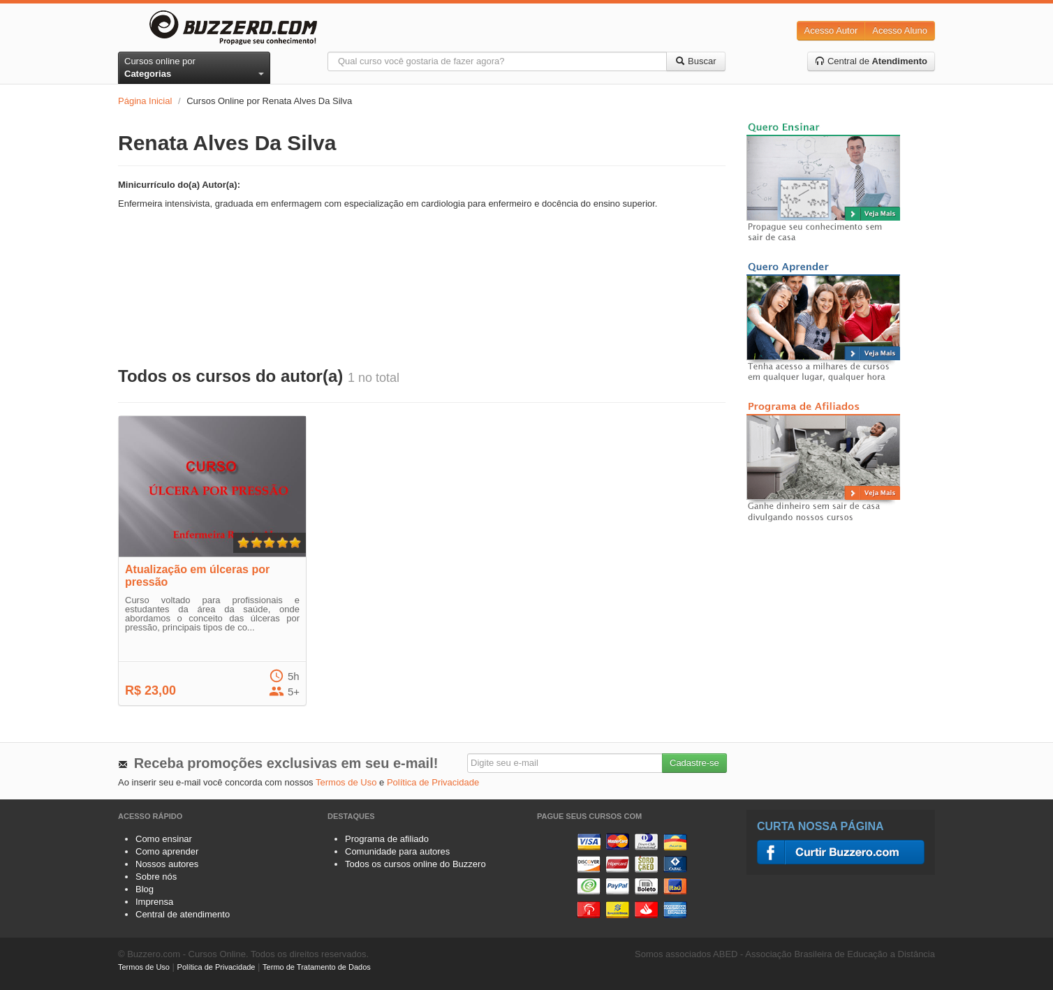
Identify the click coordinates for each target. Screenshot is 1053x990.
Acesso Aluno (899, 30)
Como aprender (166, 851)
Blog (144, 889)
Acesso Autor (831, 30)
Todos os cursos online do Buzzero (415, 864)
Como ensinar (163, 839)
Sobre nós (156, 876)
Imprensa (154, 901)
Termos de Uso (346, 782)
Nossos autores (166, 864)
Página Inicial (145, 101)
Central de (871, 61)
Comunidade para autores (397, 851)
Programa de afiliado (387, 839)
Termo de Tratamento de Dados (317, 967)
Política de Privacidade (433, 782)
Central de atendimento (182, 914)
